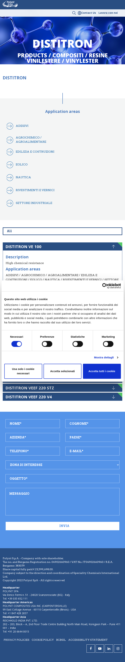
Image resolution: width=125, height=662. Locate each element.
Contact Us (88, 12)
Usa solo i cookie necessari (23, 371)
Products (32, 55)
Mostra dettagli (104, 357)
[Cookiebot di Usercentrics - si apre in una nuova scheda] (105, 286)
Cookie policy (43, 639)
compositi (68, 55)
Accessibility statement (88, 639)
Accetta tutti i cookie (102, 371)
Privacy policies (16, 639)
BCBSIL (61, 639)
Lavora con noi (108, 12)
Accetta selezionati (62, 371)
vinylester (82, 60)
